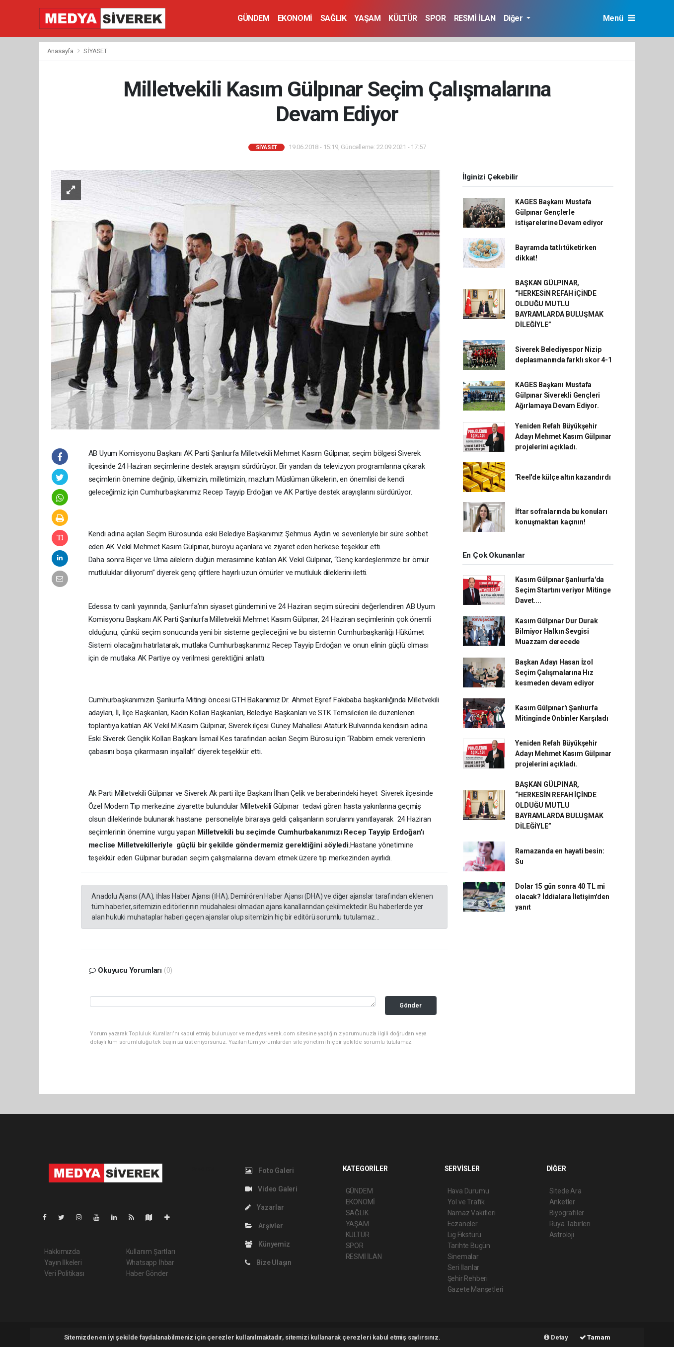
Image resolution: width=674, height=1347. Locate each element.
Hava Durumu (468, 1191)
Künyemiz (267, 1244)
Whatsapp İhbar (150, 1262)
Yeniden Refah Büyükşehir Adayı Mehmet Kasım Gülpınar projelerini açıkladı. (563, 436)
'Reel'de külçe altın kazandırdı (562, 477)
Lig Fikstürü (465, 1235)
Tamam (595, 1337)
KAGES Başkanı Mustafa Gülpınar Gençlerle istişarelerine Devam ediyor (559, 212)
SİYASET (95, 51)
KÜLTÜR (402, 18)
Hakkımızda (62, 1252)
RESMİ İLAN (475, 18)
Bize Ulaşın (268, 1262)
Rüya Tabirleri (570, 1224)
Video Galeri (271, 1189)
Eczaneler (463, 1224)
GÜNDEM (253, 18)
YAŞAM (367, 18)
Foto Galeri (270, 1171)
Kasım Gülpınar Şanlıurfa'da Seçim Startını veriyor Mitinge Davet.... (562, 590)
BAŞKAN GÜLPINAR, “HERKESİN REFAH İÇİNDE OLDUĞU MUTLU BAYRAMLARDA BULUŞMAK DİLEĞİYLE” (559, 304)
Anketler (562, 1202)
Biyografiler (567, 1213)
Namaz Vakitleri (472, 1213)
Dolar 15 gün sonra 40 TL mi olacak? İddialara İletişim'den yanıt (562, 896)
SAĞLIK (333, 18)
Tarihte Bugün (469, 1246)
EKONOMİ (295, 18)
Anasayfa (61, 51)
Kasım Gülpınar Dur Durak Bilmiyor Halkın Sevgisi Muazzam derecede (556, 631)
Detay (556, 1337)
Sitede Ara (565, 1191)
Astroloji (561, 1235)
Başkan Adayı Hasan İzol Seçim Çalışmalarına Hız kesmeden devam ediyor (555, 672)
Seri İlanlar (464, 1267)
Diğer (514, 18)
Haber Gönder (147, 1273)
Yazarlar (264, 1207)
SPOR (435, 18)
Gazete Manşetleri (476, 1289)
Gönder (410, 1005)
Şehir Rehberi (468, 1278)
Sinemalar (463, 1257)
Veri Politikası (64, 1273)
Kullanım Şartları (150, 1252)
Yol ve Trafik (466, 1202)
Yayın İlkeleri (63, 1262)
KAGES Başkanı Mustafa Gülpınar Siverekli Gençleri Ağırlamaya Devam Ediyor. (557, 395)
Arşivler (264, 1226)
